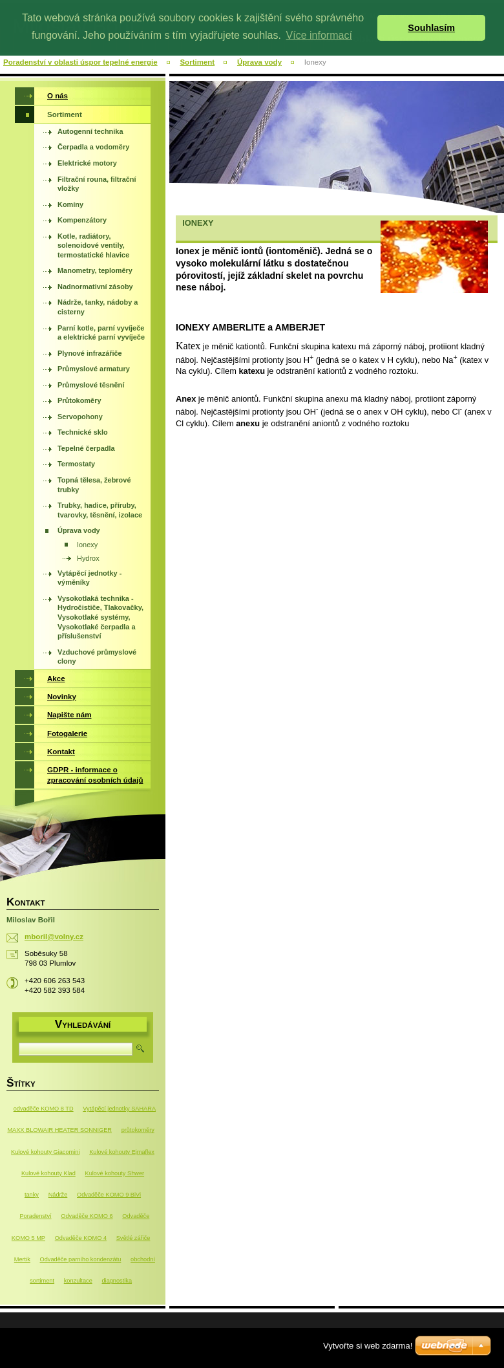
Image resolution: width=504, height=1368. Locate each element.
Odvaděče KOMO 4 (81, 1238)
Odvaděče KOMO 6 (86, 1216)
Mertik (22, 1259)
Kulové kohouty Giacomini (45, 1152)
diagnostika (116, 1280)
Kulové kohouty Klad (48, 1173)
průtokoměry (137, 1130)
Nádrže (58, 1194)
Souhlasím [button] (431, 28)
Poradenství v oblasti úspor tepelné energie (80, 62)
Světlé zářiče (133, 1238)
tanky (32, 1194)
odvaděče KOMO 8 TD (44, 1108)
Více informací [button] (319, 35)
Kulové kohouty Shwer (115, 1173)
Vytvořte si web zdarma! (367, 1346)
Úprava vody (259, 62)
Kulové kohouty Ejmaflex (121, 1152)
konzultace (78, 1280)
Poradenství (35, 1216)
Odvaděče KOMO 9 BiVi (109, 1194)
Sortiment (197, 62)
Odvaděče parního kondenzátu (80, 1259)
